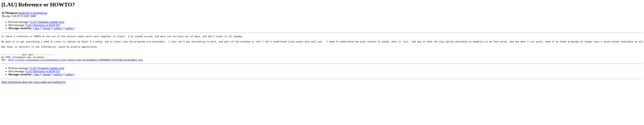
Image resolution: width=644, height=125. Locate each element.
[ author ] (69, 28)
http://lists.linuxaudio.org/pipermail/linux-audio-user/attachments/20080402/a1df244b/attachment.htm (75, 64)
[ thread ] (46, 28)
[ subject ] (58, 28)
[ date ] (37, 28)
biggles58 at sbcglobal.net (32, 12)
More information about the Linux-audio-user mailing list (33, 87)
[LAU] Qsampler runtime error (47, 21)
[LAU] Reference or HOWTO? (42, 25)
